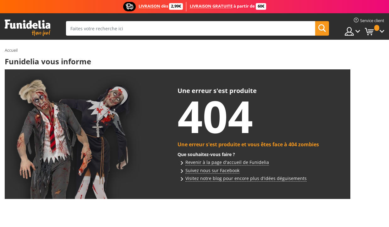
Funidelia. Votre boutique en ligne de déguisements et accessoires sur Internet (27, 28)
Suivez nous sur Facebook (212, 170)
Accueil (11, 50)
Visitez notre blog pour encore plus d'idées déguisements (246, 178)
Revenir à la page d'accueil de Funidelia (227, 162)
